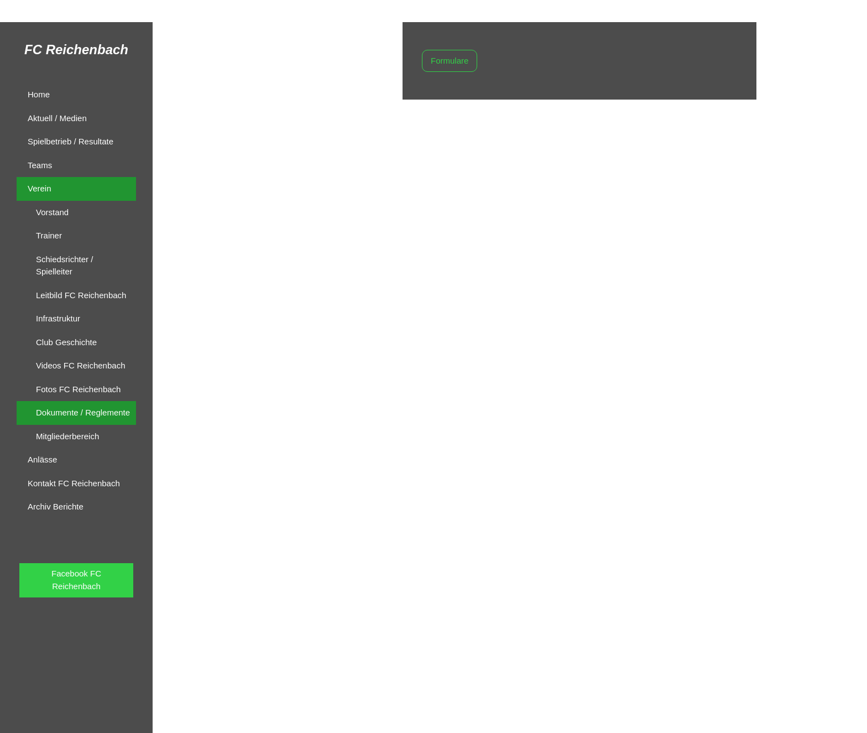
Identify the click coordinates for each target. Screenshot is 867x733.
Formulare (449, 60)
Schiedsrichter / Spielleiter (64, 265)
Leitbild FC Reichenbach (81, 295)
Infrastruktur (58, 318)
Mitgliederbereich (67, 436)
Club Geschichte (66, 342)
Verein (39, 188)
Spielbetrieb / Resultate (70, 141)
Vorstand (52, 212)
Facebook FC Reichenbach (76, 580)
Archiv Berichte (55, 506)
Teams (40, 165)
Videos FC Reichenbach (80, 365)
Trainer (49, 235)
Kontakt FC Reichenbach (74, 483)
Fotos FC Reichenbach (78, 389)
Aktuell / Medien (57, 118)
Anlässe (42, 459)
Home (39, 94)
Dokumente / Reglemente (83, 412)
